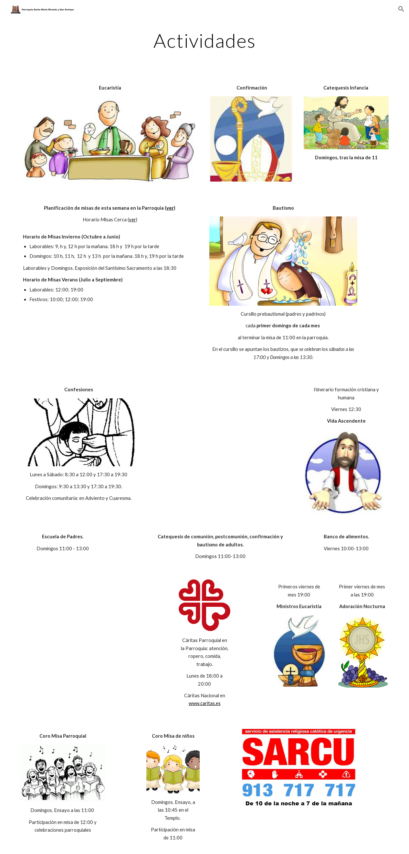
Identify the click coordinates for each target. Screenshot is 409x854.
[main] (204, 40)
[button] (401, 9)
